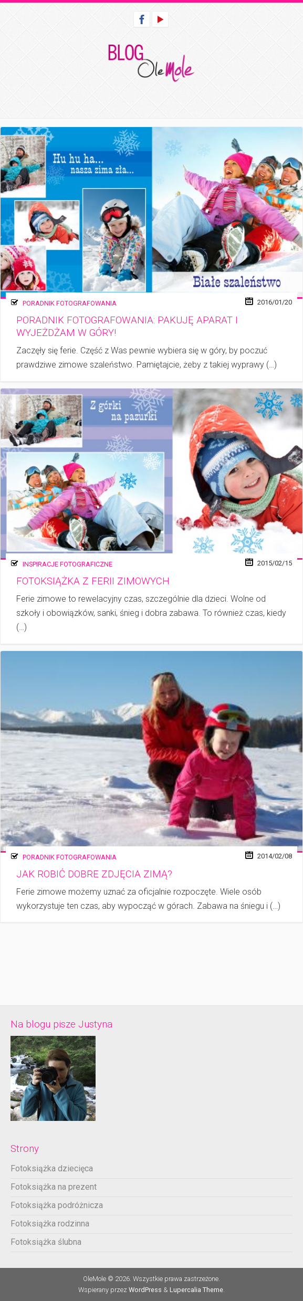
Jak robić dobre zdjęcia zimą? (94, 874)
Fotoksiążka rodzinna (50, 1224)
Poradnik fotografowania (70, 303)
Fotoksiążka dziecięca (52, 1168)
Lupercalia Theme (196, 1290)
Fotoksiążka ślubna (46, 1242)
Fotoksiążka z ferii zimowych (93, 581)
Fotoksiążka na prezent (54, 1187)
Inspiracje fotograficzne (67, 564)
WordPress (145, 1290)
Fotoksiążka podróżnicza (57, 1205)
